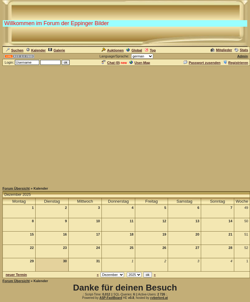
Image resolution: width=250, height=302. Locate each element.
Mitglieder (221, 50)
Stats (241, 50)
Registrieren (235, 63)
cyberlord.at (159, 298)
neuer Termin (16, 275)
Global (134, 50)
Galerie (56, 50)
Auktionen (112, 50)
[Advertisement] (124, 124)
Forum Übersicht (16, 188)
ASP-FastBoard (110, 298)
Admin (242, 56)
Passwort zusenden (202, 63)
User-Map (139, 63)
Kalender (36, 50)
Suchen (15, 50)
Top (150, 50)
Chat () (111, 63)
